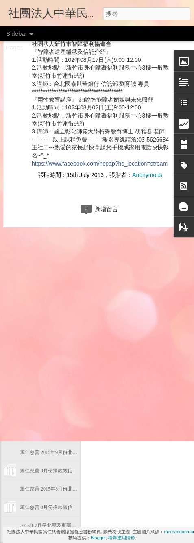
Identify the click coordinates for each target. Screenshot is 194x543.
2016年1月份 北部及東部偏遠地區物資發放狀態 (70, 306)
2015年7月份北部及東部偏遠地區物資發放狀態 (70, 525)
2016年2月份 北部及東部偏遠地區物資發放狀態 (70, 287)
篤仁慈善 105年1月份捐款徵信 (52, 324)
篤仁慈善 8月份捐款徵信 (46, 507)
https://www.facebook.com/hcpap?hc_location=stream (100, 80)
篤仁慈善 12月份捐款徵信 (47, 342)
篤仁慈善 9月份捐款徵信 (46, 470)
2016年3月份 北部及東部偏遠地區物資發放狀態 (70, 233)
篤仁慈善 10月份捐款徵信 (47, 434)
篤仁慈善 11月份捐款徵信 (47, 397)
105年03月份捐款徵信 (43, 251)
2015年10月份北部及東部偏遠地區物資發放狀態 (71, 416)
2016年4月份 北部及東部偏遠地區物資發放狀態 (70, 214)
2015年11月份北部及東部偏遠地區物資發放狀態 (71, 379)
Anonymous (147, 92)
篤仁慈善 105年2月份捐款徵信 (52, 269)
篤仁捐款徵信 (145, 369)
